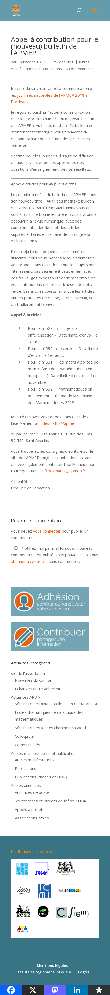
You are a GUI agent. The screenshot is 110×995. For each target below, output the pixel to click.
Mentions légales (52, 965)
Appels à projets (30, 809)
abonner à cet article (29, 561)
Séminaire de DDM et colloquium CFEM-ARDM (56, 703)
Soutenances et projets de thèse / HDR (51, 800)
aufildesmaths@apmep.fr (57, 423)
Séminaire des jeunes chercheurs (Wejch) (52, 727)
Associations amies (32, 818)
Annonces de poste (32, 792)
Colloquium (24, 736)
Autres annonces (26, 785)
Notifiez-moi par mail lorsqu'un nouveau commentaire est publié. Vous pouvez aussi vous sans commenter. (54, 555)
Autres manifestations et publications (44, 753)
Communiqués (27, 744)
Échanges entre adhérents (39, 688)
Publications (25, 768)
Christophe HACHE (33, 61)
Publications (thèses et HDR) (41, 776)
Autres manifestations (34, 759)
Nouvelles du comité (33, 680)
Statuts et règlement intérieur (43, 972)
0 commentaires (80, 68)
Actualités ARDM (26, 697)
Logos (83, 972)
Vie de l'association (28, 673)
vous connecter (47, 531)
